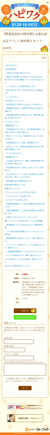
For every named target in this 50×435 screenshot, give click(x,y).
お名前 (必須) (8, 338)
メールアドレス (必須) (11, 354)
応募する (29, 310)
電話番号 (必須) (9, 346)
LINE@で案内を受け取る (25, 317)
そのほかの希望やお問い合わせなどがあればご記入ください (23, 362)
